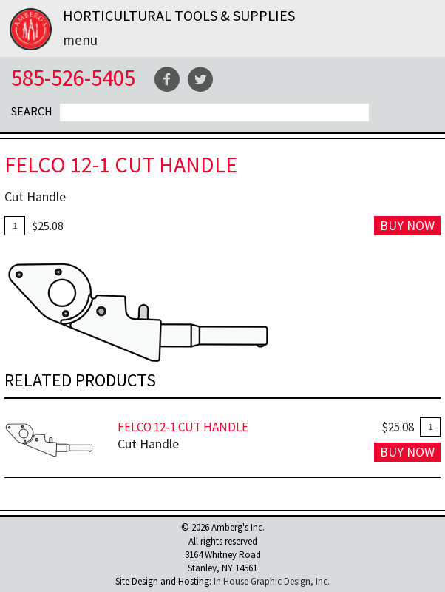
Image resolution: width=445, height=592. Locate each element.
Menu (80, 40)
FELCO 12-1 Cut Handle (183, 427)
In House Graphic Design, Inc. (272, 581)
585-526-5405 (73, 77)
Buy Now (407, 225)
